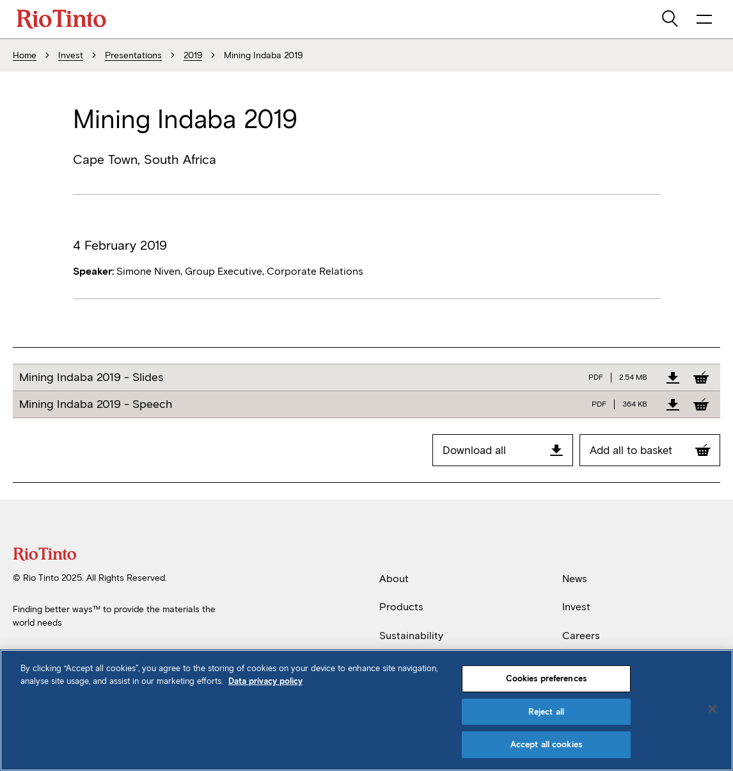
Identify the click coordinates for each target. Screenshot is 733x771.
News (574, 578)
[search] (671, 19)
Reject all (546, 712)
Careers (581, 635)
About (394, 578)
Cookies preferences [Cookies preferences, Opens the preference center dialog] (546, 678)
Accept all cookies (546, 744)
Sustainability (411, 635)
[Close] (712, 709)
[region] (366, 710)
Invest (576, 607)
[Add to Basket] (701, 377)
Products (401, 607)
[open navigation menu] (704, 19)
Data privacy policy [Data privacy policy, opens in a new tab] (265, 681)
